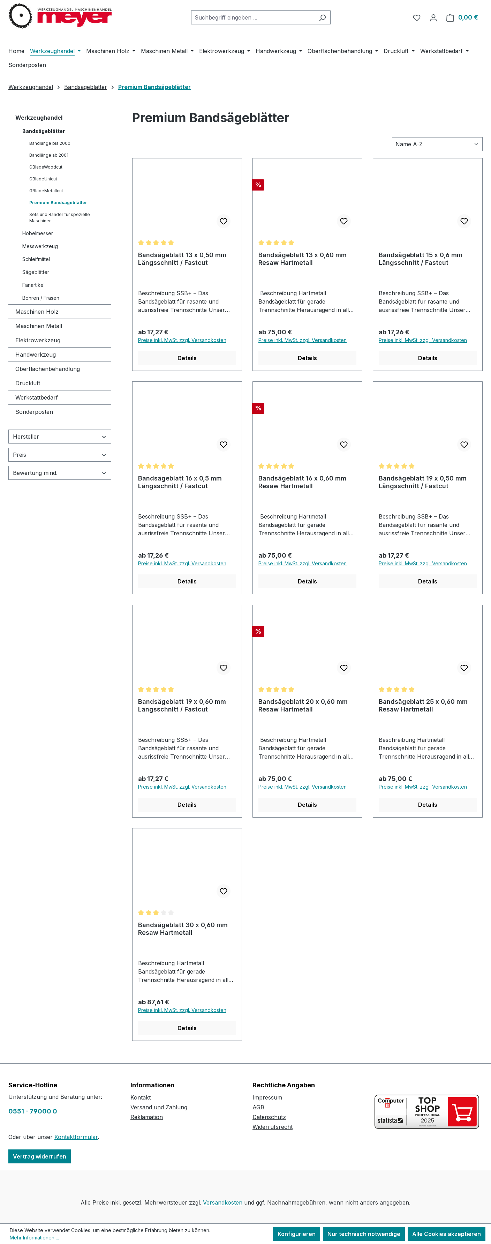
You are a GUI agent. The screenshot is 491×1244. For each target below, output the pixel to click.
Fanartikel (33, 285)
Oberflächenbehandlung (47, 368)
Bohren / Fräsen (40, 298)
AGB (258, 1107)
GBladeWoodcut (45, 167)
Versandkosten (222, 1202)
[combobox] (253, 17)
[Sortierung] (437, 144)
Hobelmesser (37, 233)
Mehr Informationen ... (34, 1238)
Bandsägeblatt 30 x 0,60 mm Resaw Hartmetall (183, 928)
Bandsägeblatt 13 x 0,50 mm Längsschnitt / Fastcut (182, 258)
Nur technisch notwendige (363, 1233)
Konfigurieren (297, 1233)
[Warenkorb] (462, 17)
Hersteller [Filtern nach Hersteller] (60, 436)
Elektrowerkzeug (37, 340)
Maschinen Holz (37, 311)
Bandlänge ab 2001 (48, 155)
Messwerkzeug (40, 246)
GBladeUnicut (43, 178)
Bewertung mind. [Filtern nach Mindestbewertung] (60, 472)
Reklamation (146, 1116)
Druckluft (27, 383)
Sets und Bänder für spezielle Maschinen (59, 217)
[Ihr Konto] (433, 17)
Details (187, 358)
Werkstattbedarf (36, 397)
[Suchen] (322, 17)
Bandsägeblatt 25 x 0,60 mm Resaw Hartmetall (423, 705)
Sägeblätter (35, 272)
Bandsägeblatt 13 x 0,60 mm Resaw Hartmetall (302, 258)
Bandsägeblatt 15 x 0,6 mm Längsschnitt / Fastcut (420, 258)
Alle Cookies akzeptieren (446, 1233)
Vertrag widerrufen (39, 1156)
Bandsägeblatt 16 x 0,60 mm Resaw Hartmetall (302, 482)
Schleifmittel (36, 259)
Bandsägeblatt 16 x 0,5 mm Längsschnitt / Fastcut (180, 482)
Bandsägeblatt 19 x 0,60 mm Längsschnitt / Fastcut (182, 705)
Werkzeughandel (38, 117)
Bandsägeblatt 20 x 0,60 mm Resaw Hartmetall (303, 705)
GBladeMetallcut (46, 190)
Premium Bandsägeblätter (58, 202)
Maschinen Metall (38, 325)
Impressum (267, 1097)
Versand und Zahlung (158, 1107)
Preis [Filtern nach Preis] (60, 454)
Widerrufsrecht (272, 1126)
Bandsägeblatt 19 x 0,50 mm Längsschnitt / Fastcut (423, 482)
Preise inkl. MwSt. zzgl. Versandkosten (182, 340)
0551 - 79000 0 (32, 1111)
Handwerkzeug (35, 354)
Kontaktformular (76, 1136)
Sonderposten (34, 411)
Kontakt (140, 1097)
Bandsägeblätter (43, 131)
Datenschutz (269, 1116)
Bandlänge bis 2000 (49, 143)
